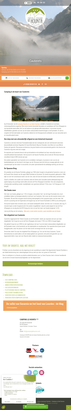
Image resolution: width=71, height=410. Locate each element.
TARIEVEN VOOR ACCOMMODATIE (15, 295)
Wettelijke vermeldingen (52, 403)
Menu (28, 3)
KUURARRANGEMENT (11, 282)
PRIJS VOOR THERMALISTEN (14, 293)
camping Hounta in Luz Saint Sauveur (29, 124)
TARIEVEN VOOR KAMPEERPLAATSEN (16, 298)
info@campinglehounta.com (32, 331)
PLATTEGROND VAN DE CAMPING (15, 290)
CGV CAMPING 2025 (11, 280)
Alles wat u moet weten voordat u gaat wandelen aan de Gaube (42, 211)
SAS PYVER (43, 403)
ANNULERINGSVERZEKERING (14, 285)
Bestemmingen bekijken (35, 264)
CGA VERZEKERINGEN (11, 287)
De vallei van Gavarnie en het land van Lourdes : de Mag (34, 305)
